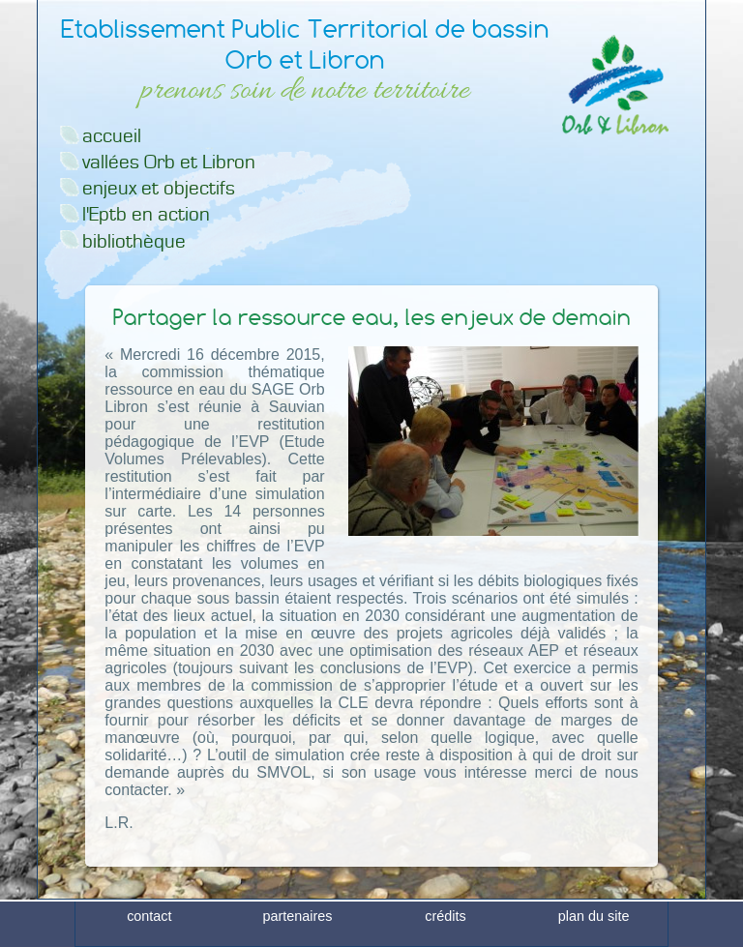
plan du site (594, 930)
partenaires (297, 930)
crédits (445, 930)
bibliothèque (134, 241)
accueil (111, 136)
